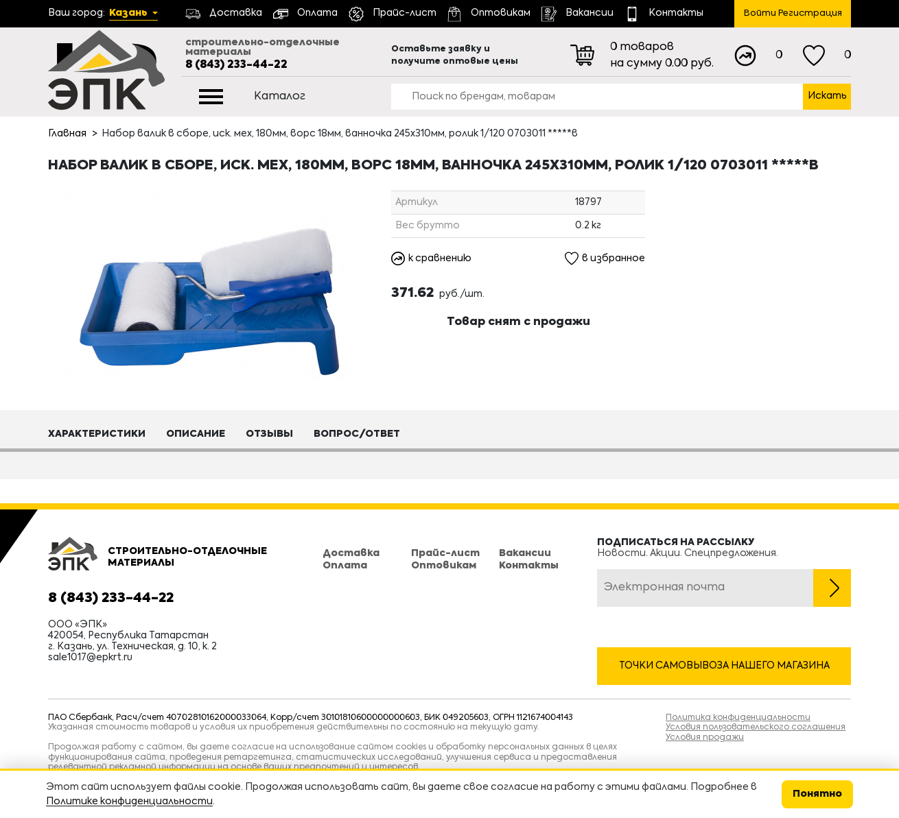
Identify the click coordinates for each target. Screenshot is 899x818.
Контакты (529, 565)
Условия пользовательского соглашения (755, 727)
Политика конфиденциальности (738, 718)
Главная (67, 134)
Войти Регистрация (793, 13)
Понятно (817, 794)
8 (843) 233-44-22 (236, 65)
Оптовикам (443, 565)
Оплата (345, 565)
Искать (827, 96)
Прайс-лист (445, 553)
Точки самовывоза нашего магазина (724, 666)
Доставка (351, 553)
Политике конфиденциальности (129, 801)
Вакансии (525, 553)
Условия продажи (705, 738)
